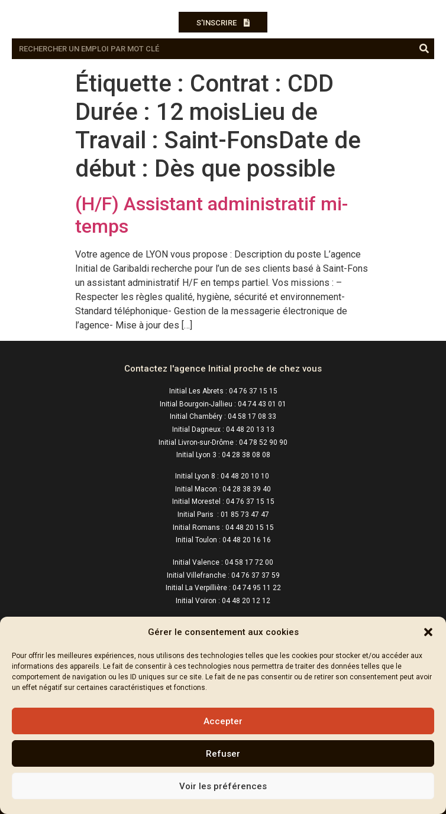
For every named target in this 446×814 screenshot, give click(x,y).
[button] (428, 632)
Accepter (223, 721)
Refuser (223, 753)
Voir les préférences (223, 786)
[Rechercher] (423, 48)
